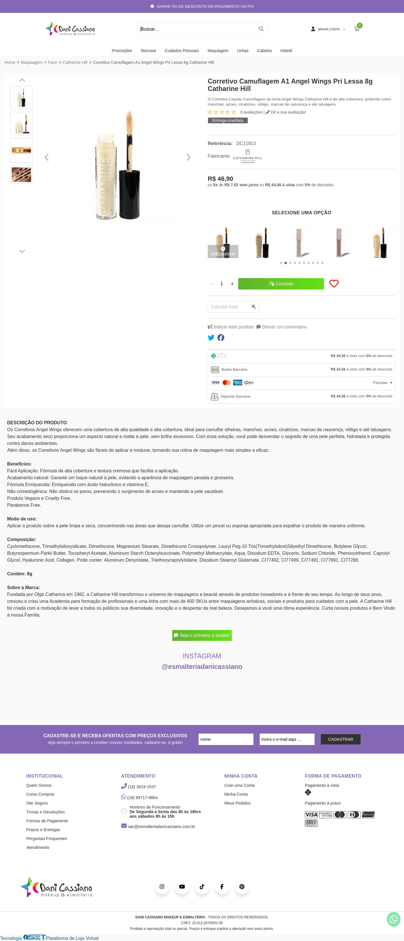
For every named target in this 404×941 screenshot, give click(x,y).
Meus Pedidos (237, 803)
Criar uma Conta (239, 785)
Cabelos (264, 50)
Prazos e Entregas (43, 829)
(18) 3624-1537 (138, 787)
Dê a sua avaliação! (286, 112)
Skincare (148, 50)
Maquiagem (217, 50)
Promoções (122, 50)
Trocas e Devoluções (45, 812)
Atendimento (37, 847)
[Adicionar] (232, 284)
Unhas (243, 50)
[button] (46, 157)
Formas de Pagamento (47, 821)
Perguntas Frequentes (46, 838)
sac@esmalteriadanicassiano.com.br (158, 826)
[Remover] (211, 284)
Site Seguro (37, 803)
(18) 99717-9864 (139, 797)
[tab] (301, 356)
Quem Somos (38, 785)
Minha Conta (236, 794)
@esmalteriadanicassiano (202, 666)
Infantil (286, 50)
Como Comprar (40, 794)
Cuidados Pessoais (182, 50)
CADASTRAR (340, 739)
